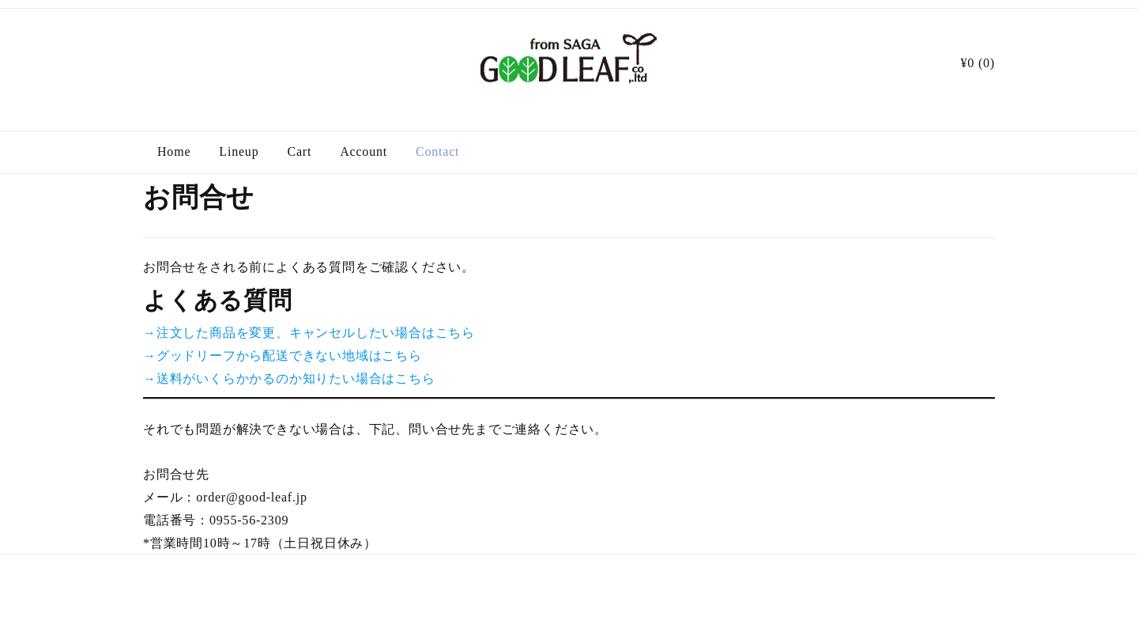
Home (173, 151)
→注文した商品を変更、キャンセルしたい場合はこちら (309, 332)
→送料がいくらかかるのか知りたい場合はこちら (289, 378)
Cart (299, 151)
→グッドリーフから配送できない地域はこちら (282, 355)
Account (363, 151)
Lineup (238, 151)
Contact (437, 151)
